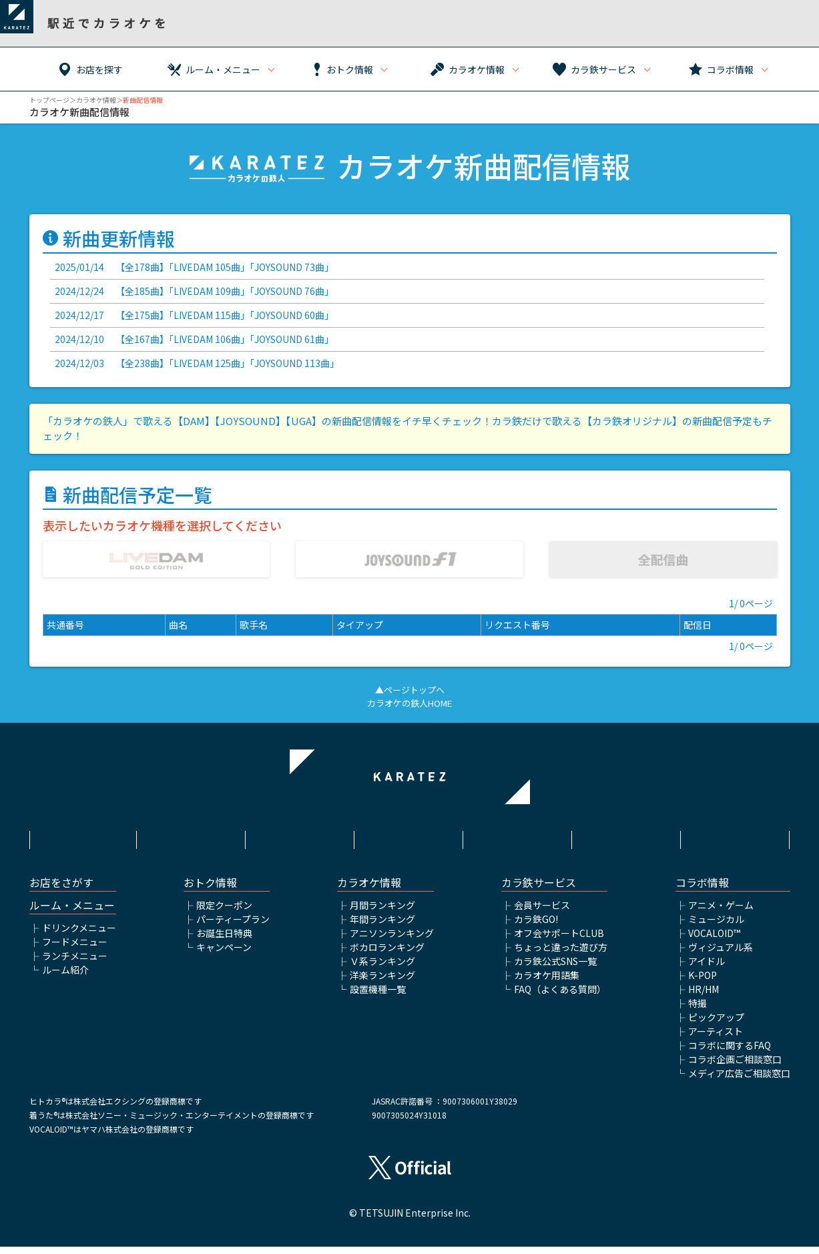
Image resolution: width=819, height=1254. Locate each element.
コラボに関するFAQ (729, 1052)
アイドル (706, 968)
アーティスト (715, 1038)
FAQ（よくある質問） (560, 996)
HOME (82, 835)
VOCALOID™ (714, 940)
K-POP (702, 982)
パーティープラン (233, 926)
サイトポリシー (300, 835)
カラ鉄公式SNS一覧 (555, 968)
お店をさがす (61, 890)
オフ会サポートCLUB (559, 940)
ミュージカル (716, 926)
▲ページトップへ (410, 687)
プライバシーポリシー (409, 835)
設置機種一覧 (378, 996)
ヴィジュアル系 (720, 954)
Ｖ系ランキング (382, 968)
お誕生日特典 (224, 940)
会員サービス (542, 912)
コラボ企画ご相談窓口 (735, 1066)
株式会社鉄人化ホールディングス (518, 842)
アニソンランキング (392, 940)
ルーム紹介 (65, 977)
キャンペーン (224, 954)
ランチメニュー (74, 963)
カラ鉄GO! (536, 926)
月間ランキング (382, 912)
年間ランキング (382, 926)
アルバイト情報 (627, 835)
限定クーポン (224, 912)
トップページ (49, 100)
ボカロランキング (387, 954)
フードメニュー (74, 949)
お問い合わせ (736, 835)
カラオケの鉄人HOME (409, 699)
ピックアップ (716, 1024)
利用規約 (191, 835)
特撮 (697, 1010)
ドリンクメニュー (79, 935)
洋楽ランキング (382, 982)
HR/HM (703, 996)
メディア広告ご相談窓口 (739, 1080)
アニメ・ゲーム (721, 912)
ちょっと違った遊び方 (560, 954)
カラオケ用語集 (546, 982)
